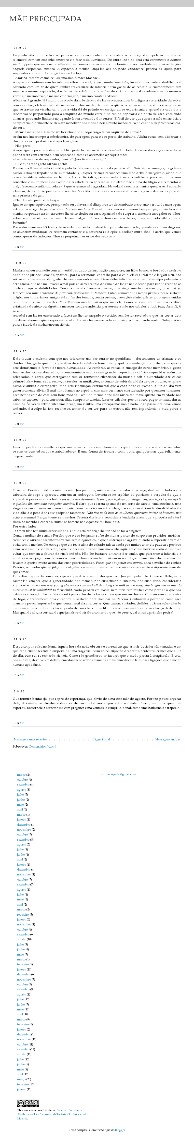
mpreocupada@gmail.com (118, 774)
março (21, 775)
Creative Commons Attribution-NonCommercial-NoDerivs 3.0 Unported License (51, 1114)
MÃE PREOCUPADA (46, 19)
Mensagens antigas (167, 739)
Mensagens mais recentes (30, 739)
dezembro (23, 824)
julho (20, 794)
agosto (21, 789)
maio (20, 804)
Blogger (120, 1130)
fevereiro (23, 914)
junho (21, 799)
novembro (24, 829)
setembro (23, 784)
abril (20, 809)
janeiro (21, 819)
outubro (22, 779)
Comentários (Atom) (42, 746)
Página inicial (101, 739)
